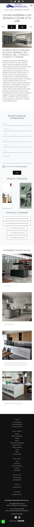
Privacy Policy (23, 166)
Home (6, 9)
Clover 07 (26, 9)
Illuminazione (17, 477)
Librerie (17, 434)
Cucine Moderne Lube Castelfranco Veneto (17, 223)
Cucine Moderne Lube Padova (17, 228)
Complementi (17, 480)
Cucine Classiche (17, 426)
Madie (17, 438)
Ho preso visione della (16, 166)
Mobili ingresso (17, 447)
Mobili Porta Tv (17, 445)
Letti (17, 461)
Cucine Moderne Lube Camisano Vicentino (17, 218)
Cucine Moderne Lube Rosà (17, 233)
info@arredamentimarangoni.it (19, 510)
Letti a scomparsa (17, 466)
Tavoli (17, 449)
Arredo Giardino (17, 494)
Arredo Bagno (17, 454)
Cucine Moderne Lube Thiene (17, 237)
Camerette (17, 470)
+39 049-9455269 (18, 509)
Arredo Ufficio (17, 487)
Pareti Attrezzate (17, 436)
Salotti (17, 440)
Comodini (17, 463)
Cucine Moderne (18, 9)
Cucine (11, 9)
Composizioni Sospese (17, 443)
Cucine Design (17, 422)
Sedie (17, 452)
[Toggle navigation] (31, 5)
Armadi (17, 468)
